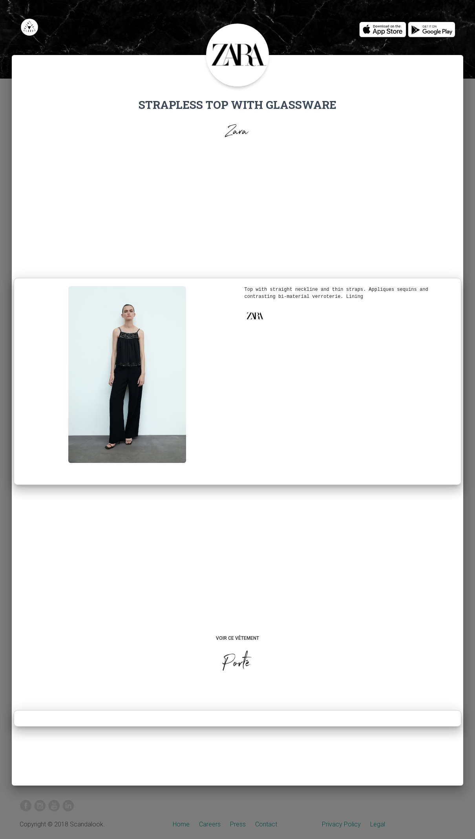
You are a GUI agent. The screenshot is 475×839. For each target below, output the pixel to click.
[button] (255, 316)
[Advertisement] (237, 211)
